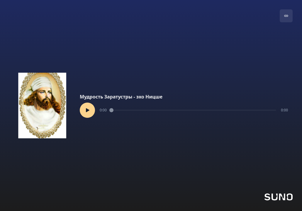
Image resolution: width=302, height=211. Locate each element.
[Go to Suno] (278, 197)
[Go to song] (286, 15)
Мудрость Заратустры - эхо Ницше (121, 96)
